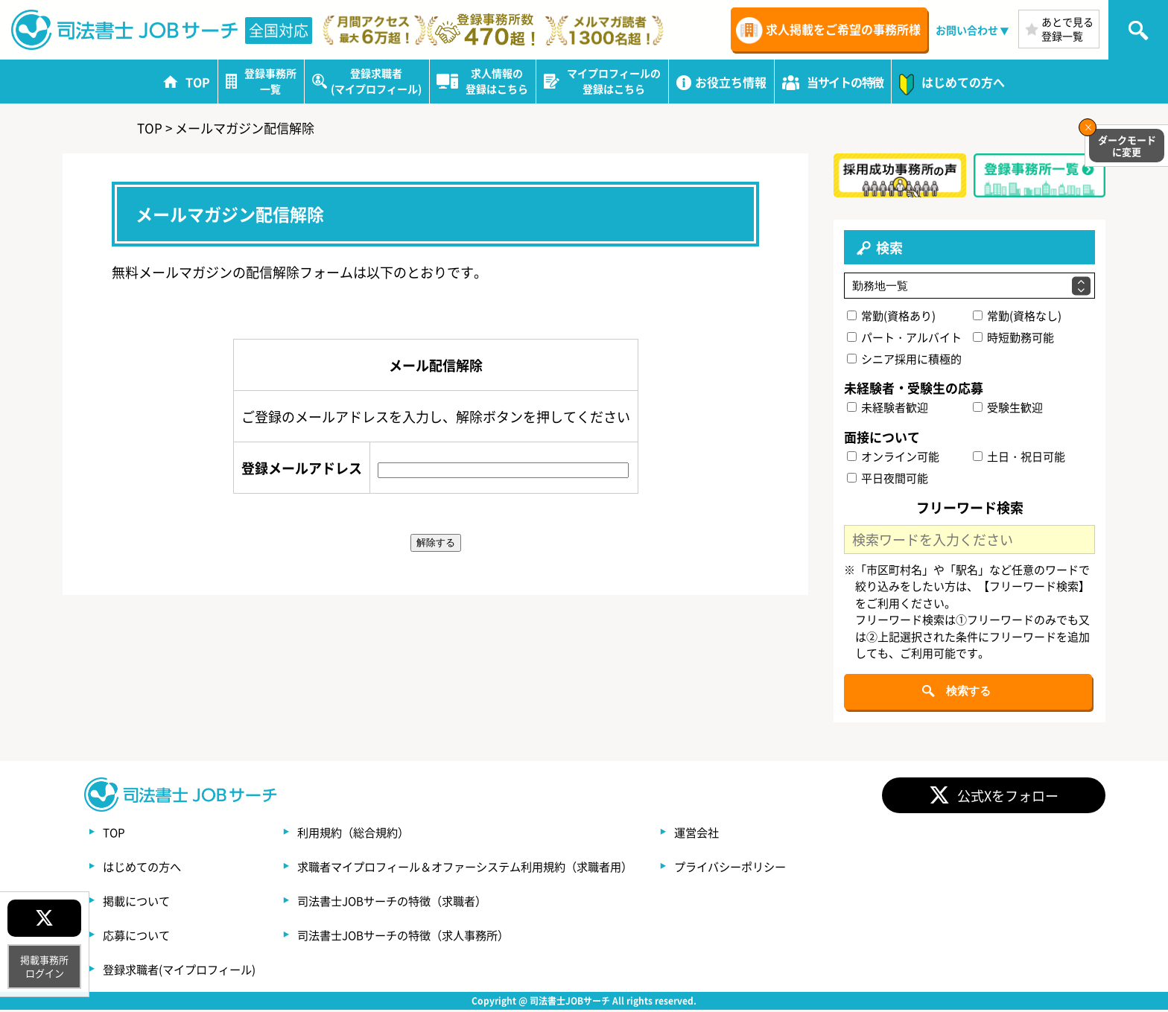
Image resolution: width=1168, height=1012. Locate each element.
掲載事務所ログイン (44, 966)
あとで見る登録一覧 (1067, 28)
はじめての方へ (144, 868)
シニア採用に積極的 (905, 360)
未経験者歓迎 (888, 409)
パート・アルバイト (905, 338)
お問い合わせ (967, 29)
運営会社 (730, 834)
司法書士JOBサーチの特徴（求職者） (408, 902)
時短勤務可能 (1013, 338)
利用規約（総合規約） (366, 834)
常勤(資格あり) (892, 317)
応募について (138, 937)
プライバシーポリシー (765, 868)
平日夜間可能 (888, 479)
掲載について (138, 902)
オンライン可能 (894, 457)
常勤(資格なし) (1017, 317)
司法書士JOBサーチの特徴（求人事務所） (420, 937)
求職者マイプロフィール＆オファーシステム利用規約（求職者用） (485, 868)
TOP (115, 834)
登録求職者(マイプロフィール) (184, 971)
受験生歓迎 (1008, 409)
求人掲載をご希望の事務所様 (843, 29)
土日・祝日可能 (1019, 457)
